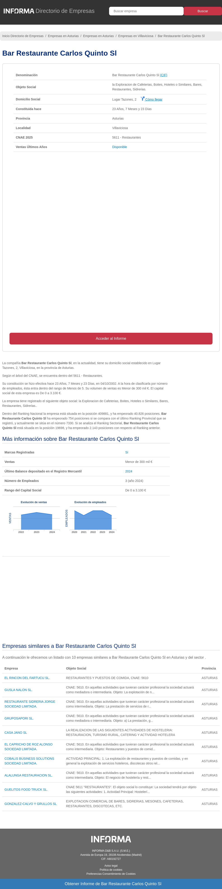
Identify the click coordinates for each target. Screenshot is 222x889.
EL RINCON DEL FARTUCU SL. (27, 678)
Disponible (119, 147)
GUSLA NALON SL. (19, 690)
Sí (126, 452)
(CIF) (163, 75)
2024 (128, 471)
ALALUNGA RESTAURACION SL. (29, 775)
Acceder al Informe (111, 338)
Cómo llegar (151, 99)
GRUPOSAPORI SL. (19, 718)
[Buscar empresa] (146, 11)
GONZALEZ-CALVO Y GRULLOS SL (31, 804)
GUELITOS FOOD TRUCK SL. (26, 789)
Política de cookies (111, 869)
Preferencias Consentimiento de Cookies (111, 873)
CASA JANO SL (16, 732)
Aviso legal (111, 865)
